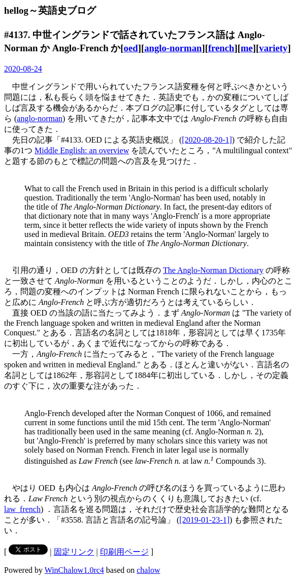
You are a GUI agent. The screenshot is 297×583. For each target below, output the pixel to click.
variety (273, 48)
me (247, 48)
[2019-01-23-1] (204, 520)
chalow (148, 570)
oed (131, 48)
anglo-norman (173, 48)
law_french (22, 509)
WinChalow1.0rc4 (74, 570)
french (221, 48)
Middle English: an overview (82, 150)
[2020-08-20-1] (207, 139)
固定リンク (74, 551)
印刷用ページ (124, 551)
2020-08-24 (23, 68)
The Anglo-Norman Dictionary (213, 270)
